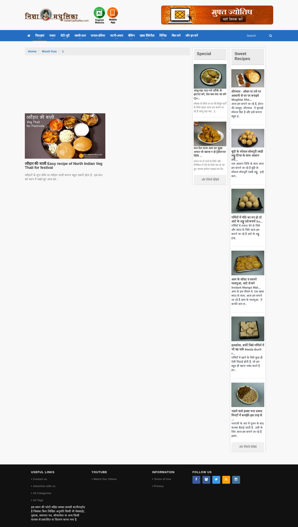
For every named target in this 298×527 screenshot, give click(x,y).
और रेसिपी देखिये (210, 179)
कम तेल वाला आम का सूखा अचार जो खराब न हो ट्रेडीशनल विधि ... (209, 151)
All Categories (42, 489)
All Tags (38, 496)
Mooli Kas (49, 51)
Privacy (158, 482)
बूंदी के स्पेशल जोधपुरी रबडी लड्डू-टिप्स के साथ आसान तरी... (246, 155)
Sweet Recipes (242, 56)
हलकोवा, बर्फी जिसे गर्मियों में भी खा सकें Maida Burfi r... (247, 349)
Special (204, 53)
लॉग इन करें (191, 35)
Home (32, 51)
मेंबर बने (176, 35)
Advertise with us (44, 482)
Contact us (40, 475)
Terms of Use (162, 475)
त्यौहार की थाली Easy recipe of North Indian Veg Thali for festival (62, 166)
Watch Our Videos (105, 475)
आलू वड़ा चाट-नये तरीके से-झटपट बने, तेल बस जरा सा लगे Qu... (209, 94)
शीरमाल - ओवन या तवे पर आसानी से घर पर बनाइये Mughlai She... (245, 95)
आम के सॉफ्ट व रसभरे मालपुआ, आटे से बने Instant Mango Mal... (245, 283)
